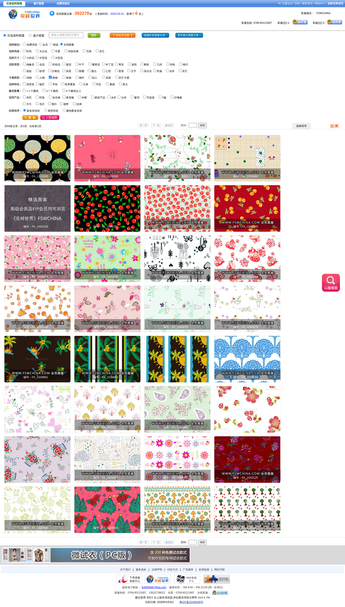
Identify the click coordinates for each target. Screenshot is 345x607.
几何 (159, 64)
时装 (42, 97)
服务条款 (141, 569)
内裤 (84, 97)
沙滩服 (178, 97)
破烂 (42, 84)
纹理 (42, 71)
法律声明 (157, 569)
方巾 (29, 104)
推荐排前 (53, 110)
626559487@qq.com (154, 587)
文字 (133, 71)
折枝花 (56, 64)
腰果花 (96, 64)
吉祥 (171, 71)
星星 (121, 71)
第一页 (143, 125)
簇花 (68, 64)
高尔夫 (148, 71)
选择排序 (301, 126)
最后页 (168, 125)
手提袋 (150, 97)
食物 (68, 77)
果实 (121, 64)
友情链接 (204, 569)
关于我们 (125, 569)
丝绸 (79, 104)
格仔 (185, 64)
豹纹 (146, 64)
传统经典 (73, 51)
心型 (108, 71)
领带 (66, 104)
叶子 (81, 64)
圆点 (94, 71)
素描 (112, 84)
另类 (89, 51)
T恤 (164, 97)
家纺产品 (100, 97)
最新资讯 (307, 3)
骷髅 (81, 71)
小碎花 (30, 57)
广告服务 (188, 569)
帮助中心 (320, 3)
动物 (29, 77)
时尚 (29, 51)
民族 (159, 71)
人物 (42, 77)
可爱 (57, 51)
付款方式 (172, 569)
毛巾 (42, 104)
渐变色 (30, 84)
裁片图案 (38, 3)
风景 (68, 71)
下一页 (156, 125)
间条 (172, 64)
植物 (55, 77)
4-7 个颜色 (52, 91)
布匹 (29, 97)
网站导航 (219, 569)
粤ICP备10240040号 (191, 602)
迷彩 (134, 64)
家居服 (70, 97)
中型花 (43, 57)
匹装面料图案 (14, 3)
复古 (125, 84)
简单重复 (70, 84)
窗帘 (136, 97)
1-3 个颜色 (32, 91)
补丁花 (110, 64)
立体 (85, 84)
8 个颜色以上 (73, 91)
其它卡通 (124, 77)
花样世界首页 (335, 3)
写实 (98, 84)
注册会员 (287, 3)
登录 (297, 3)
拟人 (94, 77)
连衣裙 (56, 97)
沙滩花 (56, 71)
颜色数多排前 (74, 110)
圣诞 (108, 77)
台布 (124, 97)
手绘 (55, 84)
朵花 (42, 64)
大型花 (59, 57)
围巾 (54, 104)
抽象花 (30, 64)
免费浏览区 (63, 3)
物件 (81, 77)
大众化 (43, 51)
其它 (102, 51)
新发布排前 (33, 110)
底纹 (29, 71)
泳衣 (113, 97)
